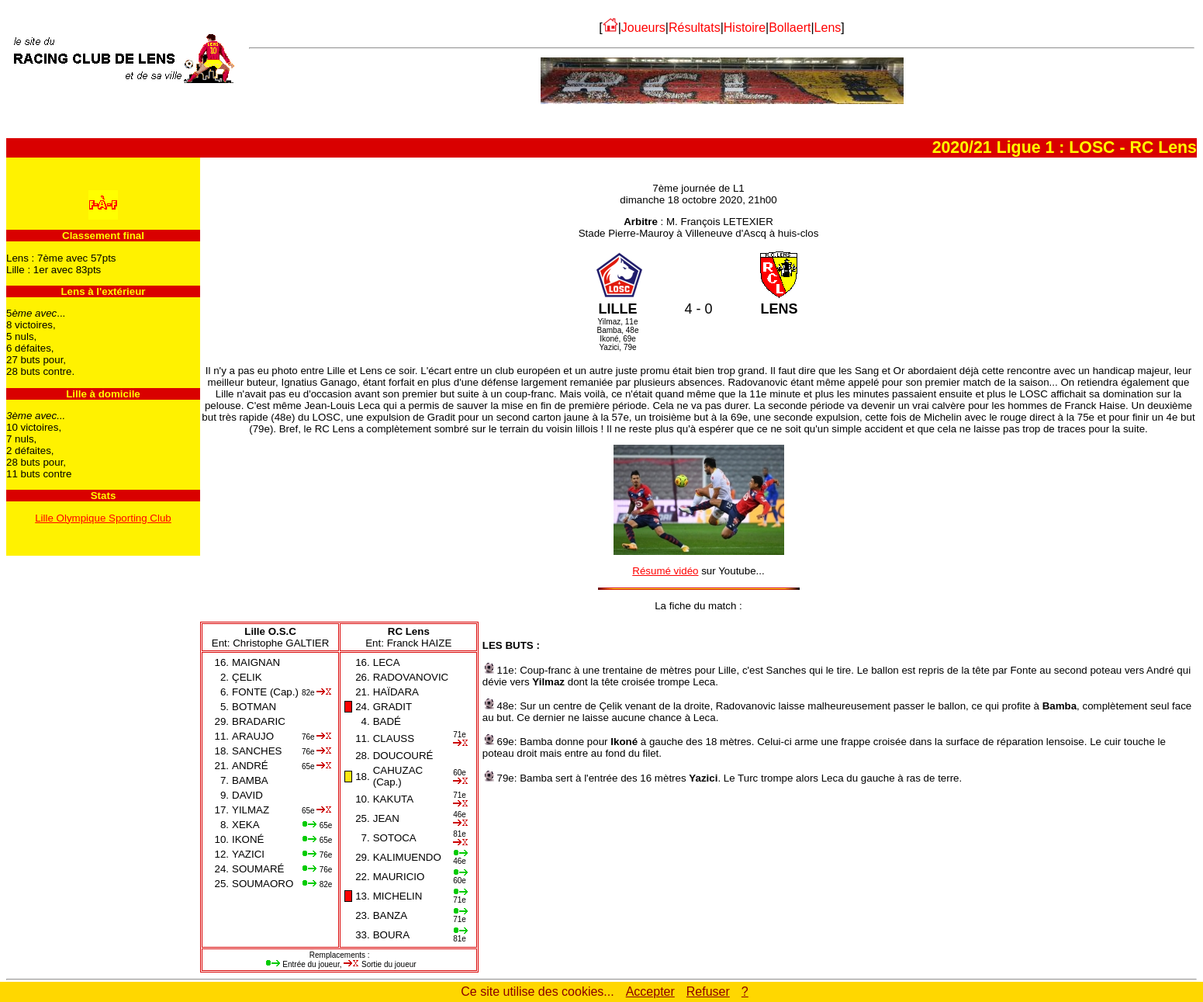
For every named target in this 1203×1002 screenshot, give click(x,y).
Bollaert (790, 27)
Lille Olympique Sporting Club (103, 518)
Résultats (695, 27)
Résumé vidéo (665, 571)
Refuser (708, 991)
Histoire (745, 27)
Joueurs (643, 27)
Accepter (650, 991)
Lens (828, 27)
